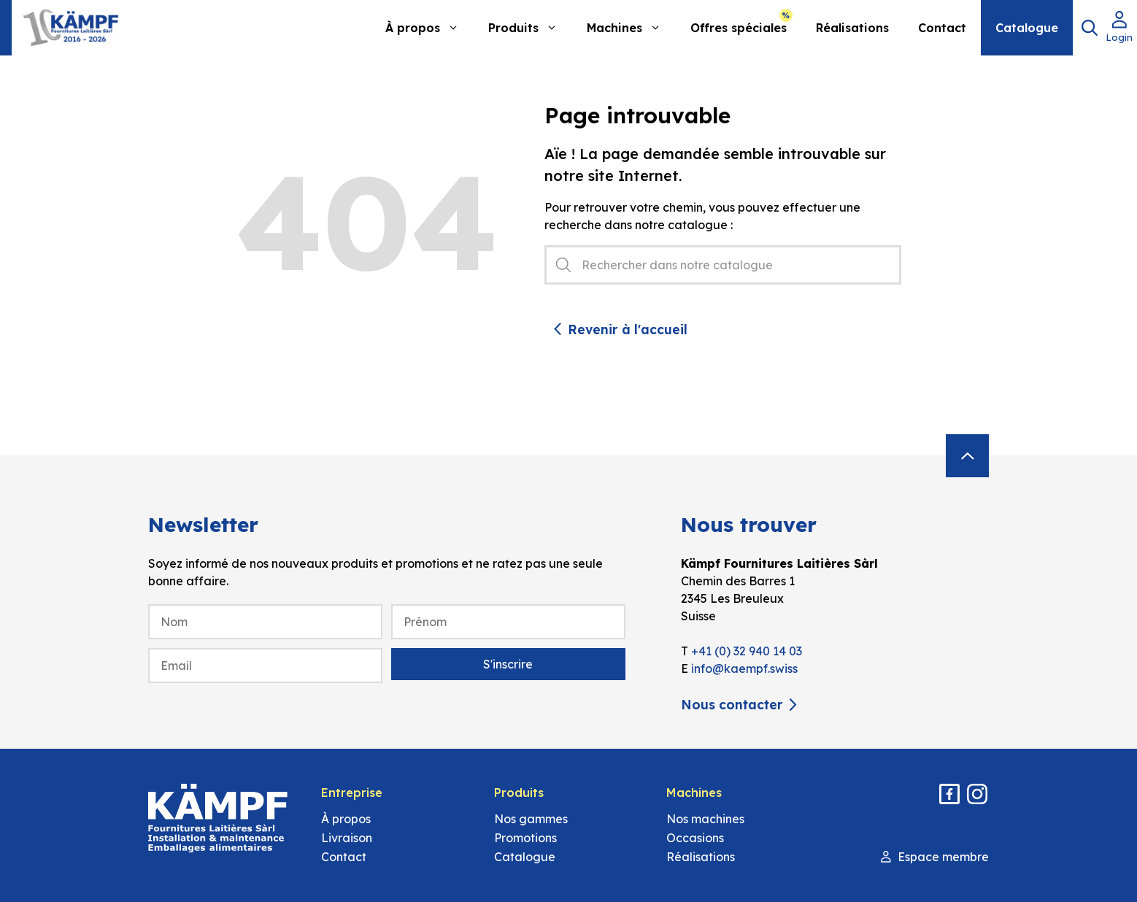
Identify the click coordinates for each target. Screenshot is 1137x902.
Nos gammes (531, 819)
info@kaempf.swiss (744, 668)
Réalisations (852, 27)
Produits (530, 27)
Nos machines (705, 819)
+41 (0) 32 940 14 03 (746, 651)
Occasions (695, 837)
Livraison (346, 837)
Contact (942, 27)
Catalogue (1026, 27)
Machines (631, 27)
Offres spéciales (738, 27)
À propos (429, 27)
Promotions (525, 837)
